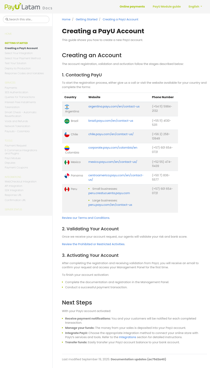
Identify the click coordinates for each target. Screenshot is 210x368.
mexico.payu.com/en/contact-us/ (112, 162)
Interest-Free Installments (20, 102)
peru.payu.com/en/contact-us (110, 205)
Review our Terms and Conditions (86, 218)
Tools (8, 140)
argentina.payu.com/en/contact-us (114, 106)
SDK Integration (14, 190)
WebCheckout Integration (21, 181)
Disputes (10, 163)
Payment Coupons (16, 167)
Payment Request (15, 145)
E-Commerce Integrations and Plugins (21, 152)
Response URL (13, 195)
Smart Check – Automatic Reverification (21, 114)
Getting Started (16, 43)
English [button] (194, 7)
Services (10, 82)
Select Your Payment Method (23, 58)
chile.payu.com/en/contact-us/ (111, 134)
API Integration (13, 186)
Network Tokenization (17, 126)
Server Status (13, 209)
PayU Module (13, 158)
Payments (11, 88)
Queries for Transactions (20, 97)
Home (8, 34)
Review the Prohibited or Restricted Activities (93, 244)
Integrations (13, 177)
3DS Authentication (16, 92)
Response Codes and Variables (24, 73)
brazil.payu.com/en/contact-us (110, 121)
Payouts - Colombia (17, 131)
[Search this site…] (26, 19)
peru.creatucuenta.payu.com (109, 193)
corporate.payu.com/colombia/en (112, 148)
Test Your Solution (15, 63)
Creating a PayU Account (21, 48)
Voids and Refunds (16, 121)
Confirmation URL (15, 200)
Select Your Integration (19, 53)
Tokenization (12, 107)
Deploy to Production (18, 68)
